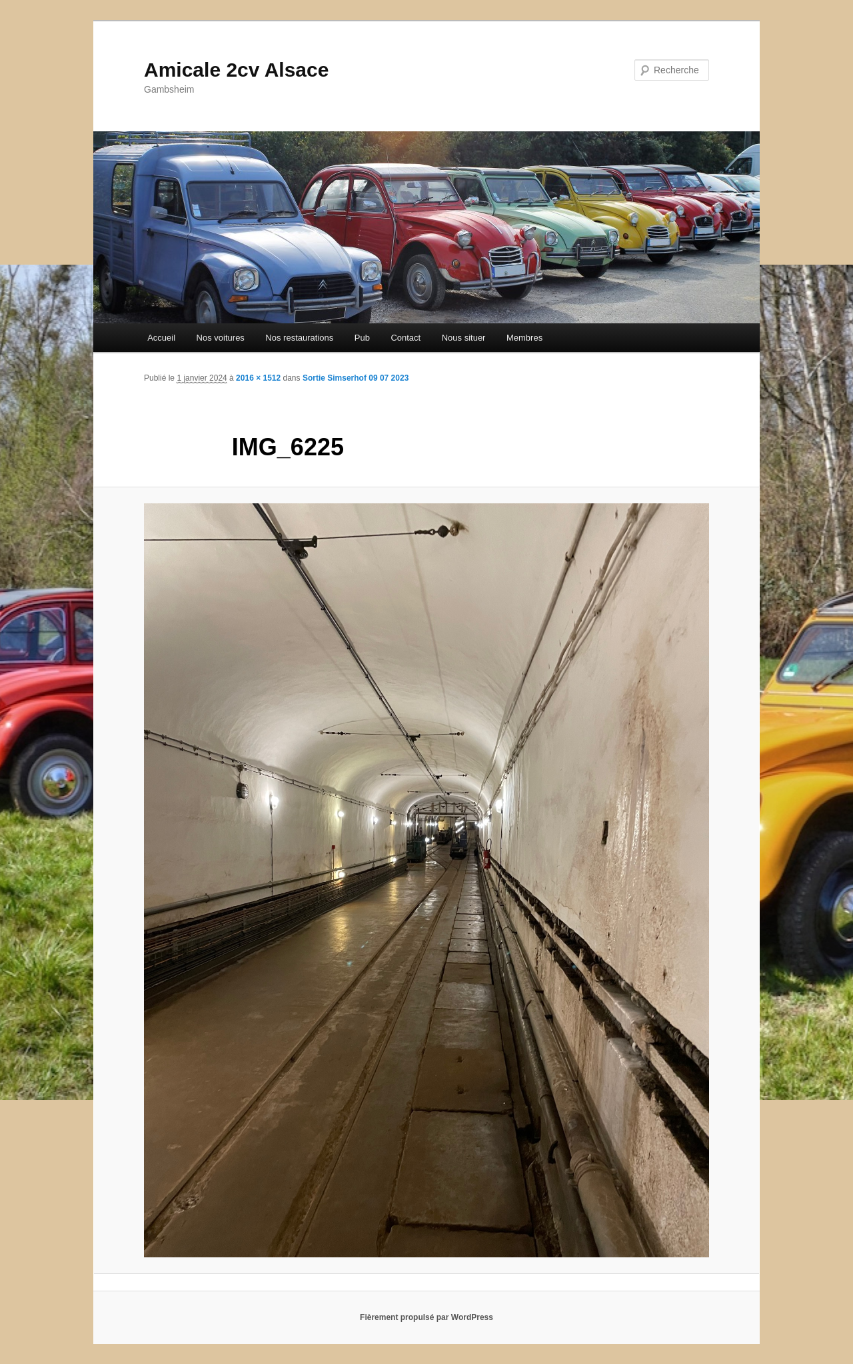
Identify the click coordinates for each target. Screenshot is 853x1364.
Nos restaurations (299, 338)
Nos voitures (221, 338)
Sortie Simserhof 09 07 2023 (356, 378)
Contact (406, 338)
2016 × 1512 (258, 378)
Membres (524, 338)
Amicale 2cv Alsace (236, 70)
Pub (362, 338)
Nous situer (464, 338)
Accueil (161, 338)
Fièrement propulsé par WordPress (426, 1317)
